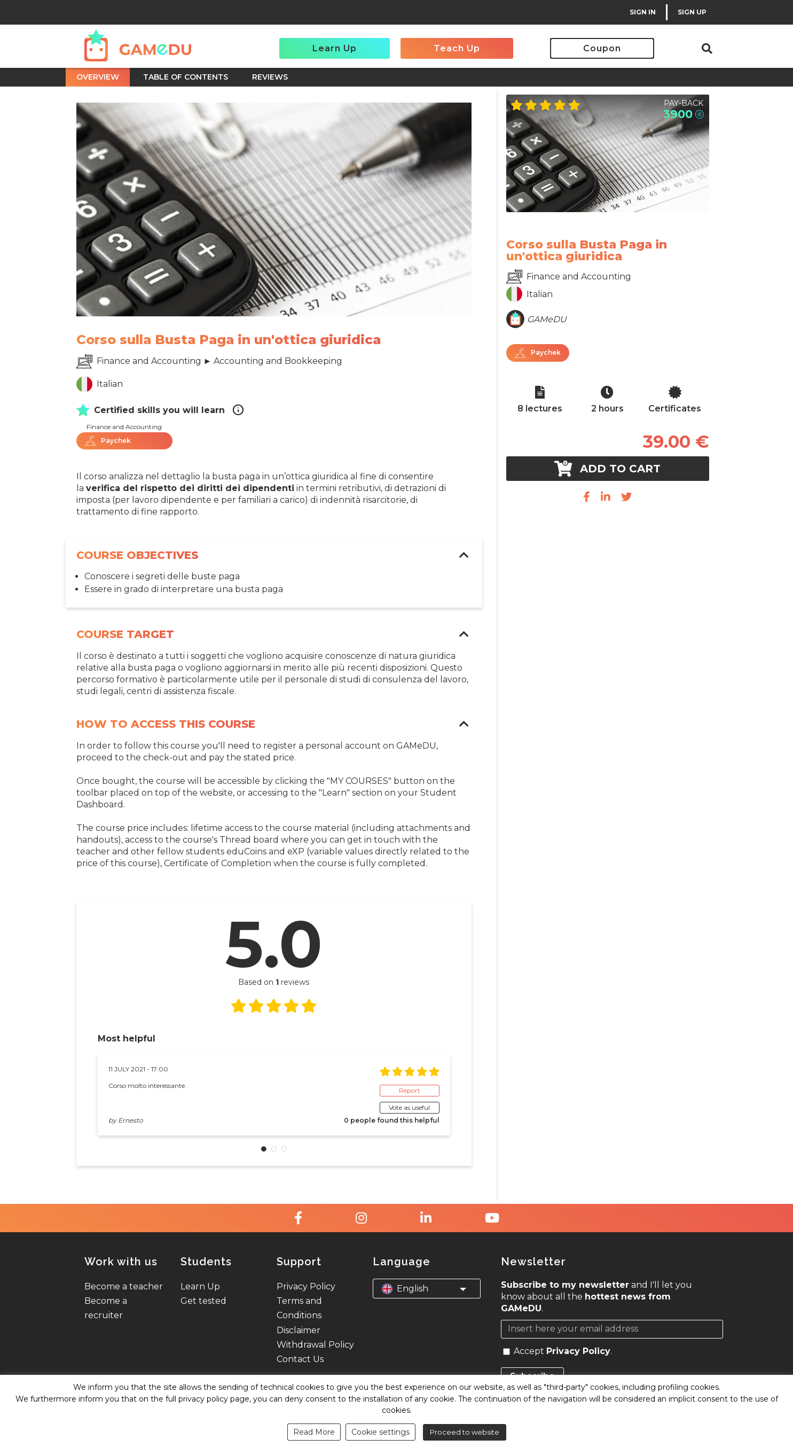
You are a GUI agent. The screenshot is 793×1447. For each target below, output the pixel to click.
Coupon (602, 48)
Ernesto (130, 1120)
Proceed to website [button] (464, 1432)
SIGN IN (643, 12)
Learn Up (334, 48)
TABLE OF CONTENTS (185, 77)
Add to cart (607, 469)
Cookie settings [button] (380, 1432)
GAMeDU (547, 319)
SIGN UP (692, 12)
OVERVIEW (97, 77)
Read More (314, 1432)
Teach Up (457, 48)
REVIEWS (270, 77)
